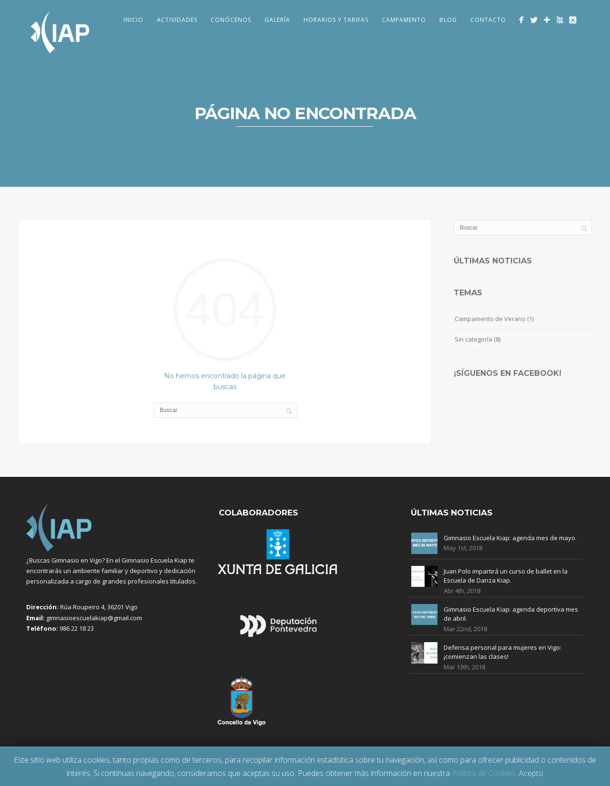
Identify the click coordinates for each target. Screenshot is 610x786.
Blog (448, 20)
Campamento (404, 20)
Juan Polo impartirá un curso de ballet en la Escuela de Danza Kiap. (506, 576)
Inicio (133, 20)
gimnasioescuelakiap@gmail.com (94, 618)
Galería (277, 20)
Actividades (177, 20)
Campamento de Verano (490, 318)
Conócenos (231, 20)
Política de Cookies (484, 773)
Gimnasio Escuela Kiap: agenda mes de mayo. (510, 538)
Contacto (488, 20)
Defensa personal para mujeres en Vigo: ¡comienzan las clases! (502, 652)
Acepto (531, 773)
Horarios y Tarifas (336, 20)
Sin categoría (473, 339)
